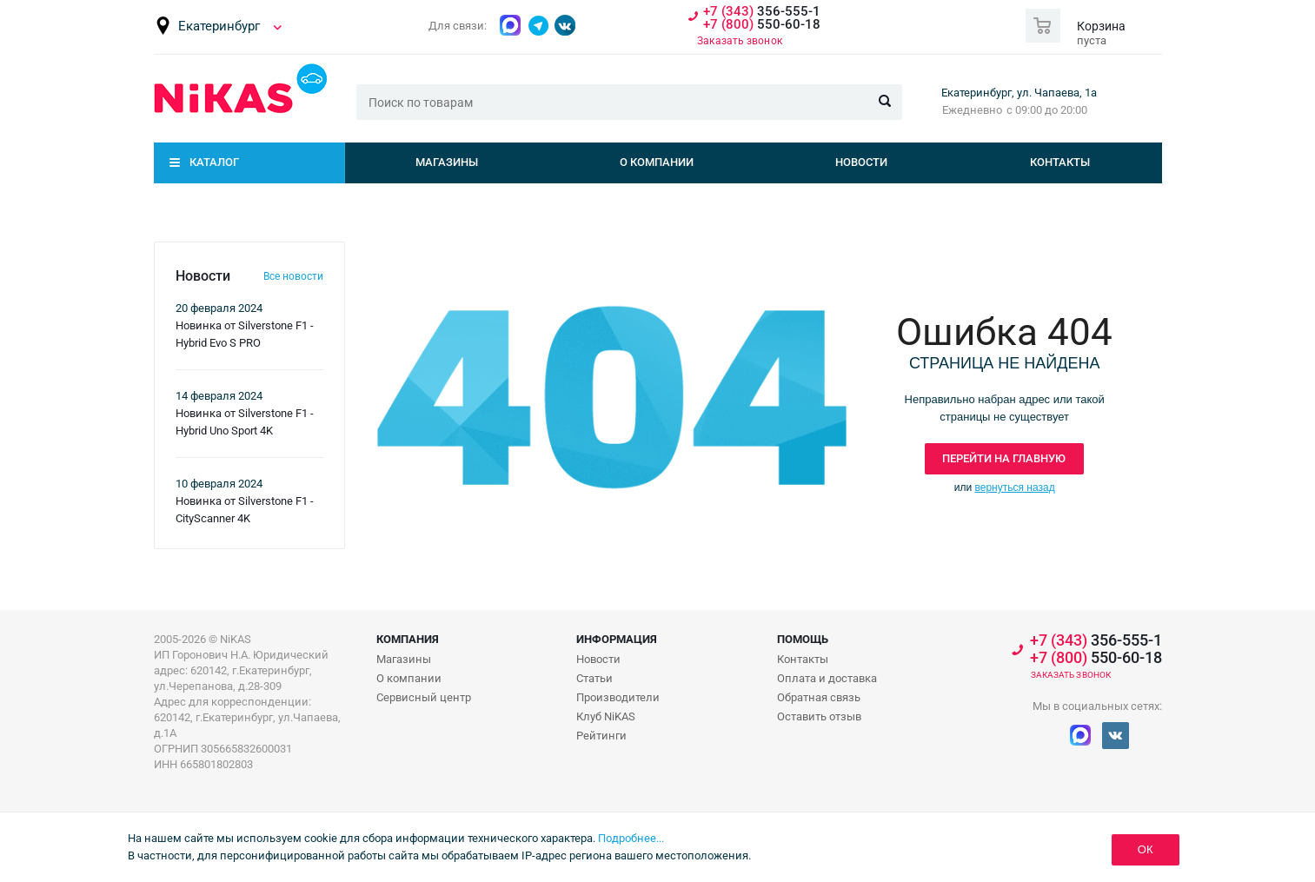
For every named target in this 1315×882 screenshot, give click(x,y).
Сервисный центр (423, 697)
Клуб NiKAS (605, 716)
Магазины (446, 162)
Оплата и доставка (827, 678)
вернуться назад (1015, 487)
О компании (657, 162)
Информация (616, 639)
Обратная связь (818, 697)
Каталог (214, 162)
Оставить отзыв (819, 716)
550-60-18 (761, 24)
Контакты (1060, 162)
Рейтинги (601, 735)
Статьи (594, 678)
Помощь (802, 639)
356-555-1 (761, 11)
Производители (618, 697)
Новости (861, 162)
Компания (407, 639)
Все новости (293, 276)
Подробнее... (631, 838)
